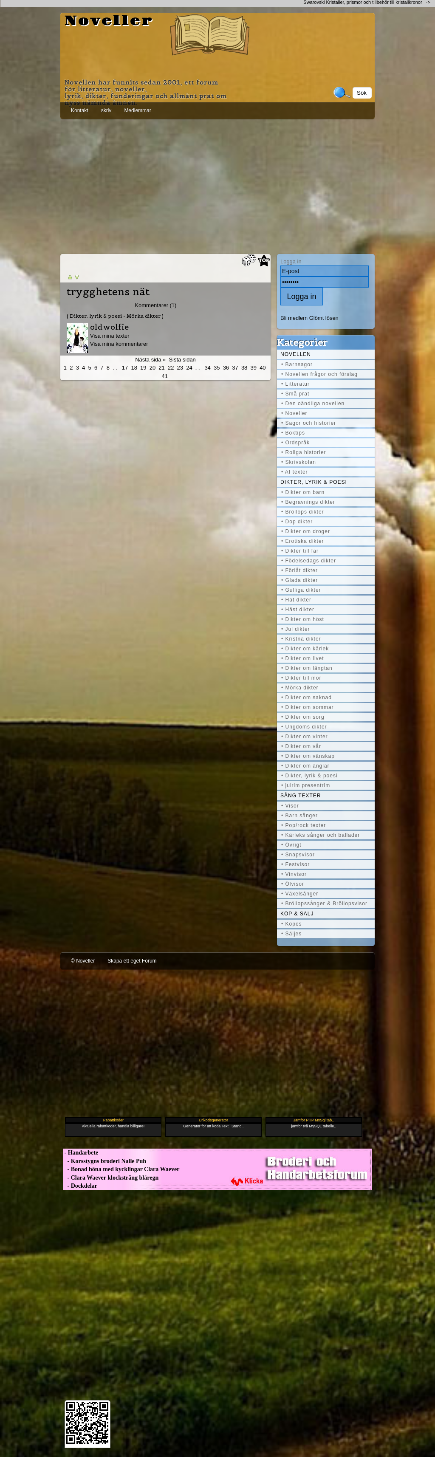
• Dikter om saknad (306, 697)
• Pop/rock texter (303, 825)
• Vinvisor (294, 874)
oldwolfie (109, 327)
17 (125, 367)
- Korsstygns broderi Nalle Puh (104, 1161)
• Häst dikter (297, 610)
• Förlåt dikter (299, 570)
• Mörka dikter (300, 688)
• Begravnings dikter (308, 502)
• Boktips (293, 433)
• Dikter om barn (303, 492)
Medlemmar (137, 110)
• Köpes (291, 924)
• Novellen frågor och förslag (319, 374)
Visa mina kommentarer (119, 344)
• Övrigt (291, 845)
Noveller (109, 21)
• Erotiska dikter (302, 541)
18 (134, 367)
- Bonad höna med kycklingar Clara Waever (121, 1169)
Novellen (295, 354)
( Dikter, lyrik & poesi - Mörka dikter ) (115, 316)
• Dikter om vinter (304, 737)
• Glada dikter (299, 580)
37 (235, 367)
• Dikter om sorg (303, 717)
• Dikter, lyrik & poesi (309, 776)
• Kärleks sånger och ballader (320, 835)
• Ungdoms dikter (304, 727)
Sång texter (300, 796)
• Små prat (295, 394)
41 (164, 376)
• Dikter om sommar (307, 707)
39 (254, 367)
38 (244, 367)
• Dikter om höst (302, 619)
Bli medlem (294, 318)
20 (152, 367)
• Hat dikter (296, 600)
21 (161, 367)
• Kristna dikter (301, 639)
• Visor (290, 806)
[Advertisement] (217, 184)
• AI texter (294, 472)
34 (207, 367)
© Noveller (83, 961)
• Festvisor (295, 864)
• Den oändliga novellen (313, 404)
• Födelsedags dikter (308, 561)
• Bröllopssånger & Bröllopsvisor (324, 903)
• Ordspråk (295, 443)
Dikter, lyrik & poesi (313, 482)
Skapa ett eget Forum (131, 961)
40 (263, 367)
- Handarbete (80, 1152)
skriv (106, 110)
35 (217, 367)
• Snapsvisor (298, 855)
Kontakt (79, 110)
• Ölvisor (292, 884)
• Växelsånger (299, 894)
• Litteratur (295, 384)
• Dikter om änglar (305, 766)
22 (171, 367)
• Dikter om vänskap (308, 756)
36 (226, 367)
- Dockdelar (80, 1186)
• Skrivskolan (298, 462)
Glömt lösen (324, 318)
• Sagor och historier (308, 423)
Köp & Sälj (297, 914)
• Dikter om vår (301, 746)
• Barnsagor (297, 364)
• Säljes (291, 934)
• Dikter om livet (302, 658)
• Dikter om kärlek (305, 649)
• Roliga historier (303, 452)
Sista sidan (182, 359)
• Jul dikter (295, 629)
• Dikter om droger (305, 531)
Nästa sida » (150, 359)
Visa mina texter (110, 336)
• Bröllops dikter (302, 512)
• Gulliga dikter (301, 590)
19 (143, 367)
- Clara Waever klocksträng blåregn (110, 1178)
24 (189, 367)
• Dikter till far (300, 551)
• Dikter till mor (301, 678)
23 (180, 367)
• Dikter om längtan (307, 668)
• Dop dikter (297, 522)
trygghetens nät (108, 292)
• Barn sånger (299, 816)
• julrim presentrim (305, 785)
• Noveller (294, 413)
